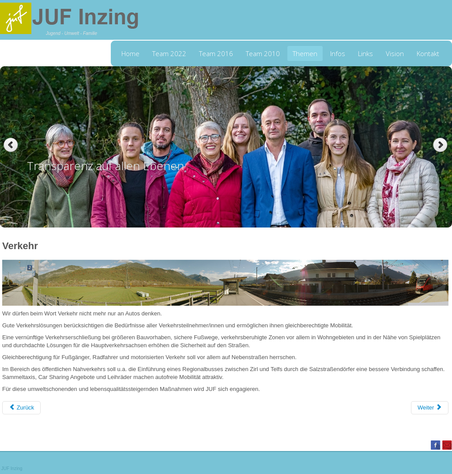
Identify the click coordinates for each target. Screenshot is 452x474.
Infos (337, 53)
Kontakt (428, 53)
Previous (11, 145)
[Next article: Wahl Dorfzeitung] (429, 407)
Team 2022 (169, 53)
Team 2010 (263, 53)
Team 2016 (216, 53)
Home (130, 53)
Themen (305, 53)
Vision (395, 53)
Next (441, 145)
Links (365, 53)
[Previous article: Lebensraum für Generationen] (21, 407)
